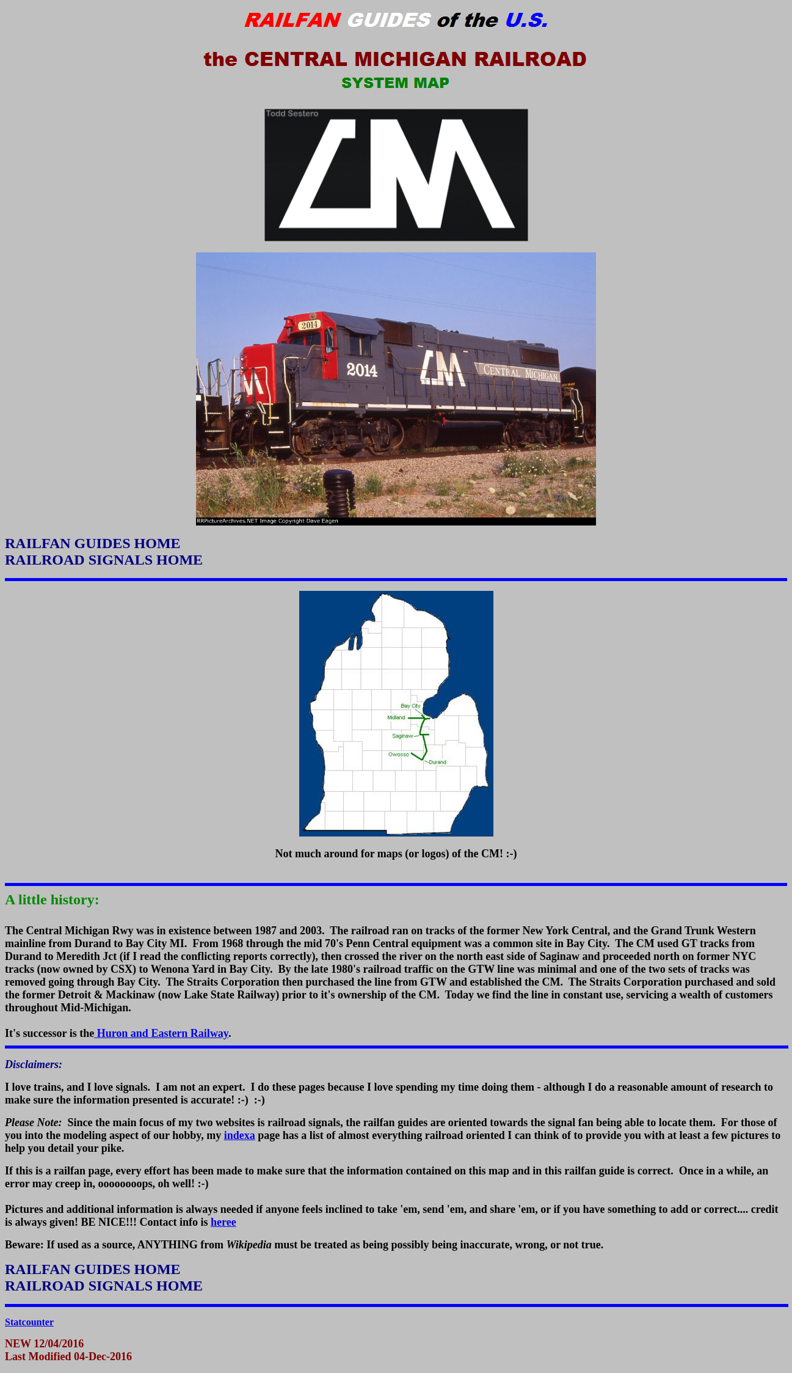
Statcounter (29, 1322)
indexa (239, 1135)
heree (223, 1222)
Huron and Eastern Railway (161, 1033)
